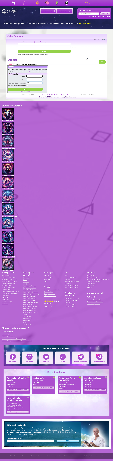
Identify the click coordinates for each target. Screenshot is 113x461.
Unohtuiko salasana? (25, 91)
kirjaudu (35, 42)
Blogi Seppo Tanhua (29, 286)
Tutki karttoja (7, 23)
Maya (41, 3)
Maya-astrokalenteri (8, 337)
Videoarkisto (91, 285)
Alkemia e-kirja (7, 302)
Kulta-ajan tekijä (92, 277)
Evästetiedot (99, 455)
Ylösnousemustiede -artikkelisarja (98, 279)
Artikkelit (5, 297)
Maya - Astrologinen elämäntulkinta (14, 339)
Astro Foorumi (15, 36)
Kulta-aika (95, 3)
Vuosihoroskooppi (71, 300)
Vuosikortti (68, 283)
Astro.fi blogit (71, 23)
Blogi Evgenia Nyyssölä (30, 302)
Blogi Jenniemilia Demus (31, 294)
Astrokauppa (64, 11)
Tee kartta (26, 322)
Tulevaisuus (31, 23)
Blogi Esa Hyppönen (29, 298)
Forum (25, 314)
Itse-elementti (69, 306)
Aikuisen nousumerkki (9, 281)
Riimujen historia (49, 294)
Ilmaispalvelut (19, 23)
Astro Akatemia (49, 306)
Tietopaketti (27, 316)
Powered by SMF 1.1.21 (48, 94)
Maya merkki (6, 295)
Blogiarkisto (91, 283)
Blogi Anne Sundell (29, 300)
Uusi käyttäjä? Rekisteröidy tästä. (99, 16)
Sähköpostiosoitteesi (15, 438)
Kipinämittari (6, 289)
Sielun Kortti (69, 279)
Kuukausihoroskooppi (9, 277)
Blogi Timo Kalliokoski (30, 290)
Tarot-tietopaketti (70, 277)
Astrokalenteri (48, 11)
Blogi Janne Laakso (29, 296)
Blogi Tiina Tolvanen (29, 310)
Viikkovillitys (6, 275)
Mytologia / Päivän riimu (52, 290)
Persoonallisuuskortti (72, 281)
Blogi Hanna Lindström (30, 312)
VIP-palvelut (85, 23)
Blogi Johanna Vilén (29, 288)
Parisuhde (54, 23)
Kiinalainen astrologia (76, 3)
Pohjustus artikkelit (93, 281)
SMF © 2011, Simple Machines (64, 94)
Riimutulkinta (48, 292)
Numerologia (30, 3)
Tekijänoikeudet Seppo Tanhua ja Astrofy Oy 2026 (22, 455)
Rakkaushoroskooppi (9, 287)
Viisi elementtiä (70, 304)
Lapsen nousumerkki (9, 283)
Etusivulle (5, 304)
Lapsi (62, 23)
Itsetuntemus (43, 23)
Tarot (51, 3)
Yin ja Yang (68, 302)
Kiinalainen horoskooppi (10, 294)
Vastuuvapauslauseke (77, 455)
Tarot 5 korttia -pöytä (72, 285)
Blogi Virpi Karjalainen (30, 292)
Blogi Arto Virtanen (29, 308)
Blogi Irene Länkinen (30, 306)
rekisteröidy (42, 42)
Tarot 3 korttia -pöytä (72, 287)
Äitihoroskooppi (7, 285)
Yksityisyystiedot (90, 455)
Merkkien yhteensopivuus (10, 291)
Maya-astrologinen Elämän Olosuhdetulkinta (17, 341)
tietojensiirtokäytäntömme (32, 434)
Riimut (61, 3)
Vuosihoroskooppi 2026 (9, 279)
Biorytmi (26, 278)
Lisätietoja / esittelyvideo (17, 389)
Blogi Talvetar (27, 304)
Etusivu (17, 3)
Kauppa (89, 287)
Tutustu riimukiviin (50, 296)
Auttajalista (5, 300)
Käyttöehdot (67, 455)
